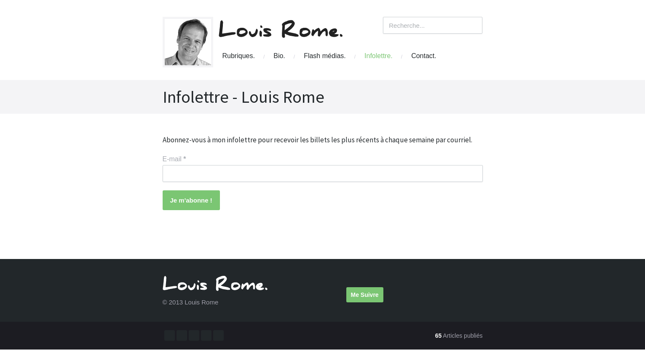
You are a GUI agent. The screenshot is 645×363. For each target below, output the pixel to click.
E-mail (174, 159)
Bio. (279, 55)
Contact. (423, 55)
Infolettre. (378, 55)
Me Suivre (365, 294)
